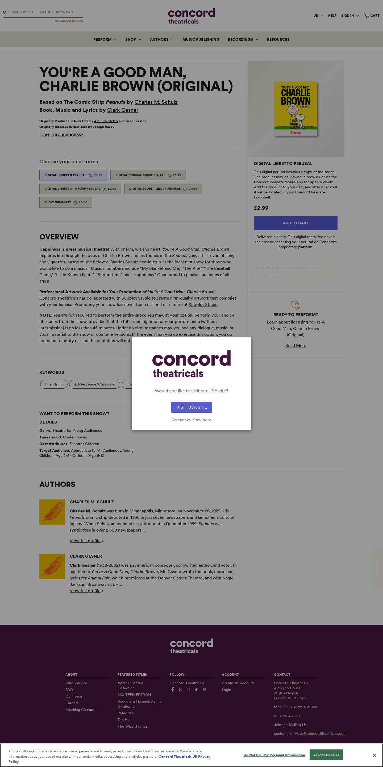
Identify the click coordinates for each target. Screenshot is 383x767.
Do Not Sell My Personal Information (274, 755)
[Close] (374, 755)
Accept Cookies (326, 755)
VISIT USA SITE (191, 407)
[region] (191, 755)
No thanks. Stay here (191, 420)
